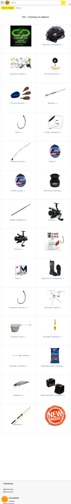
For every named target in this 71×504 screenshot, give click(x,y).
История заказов (8, 501)
